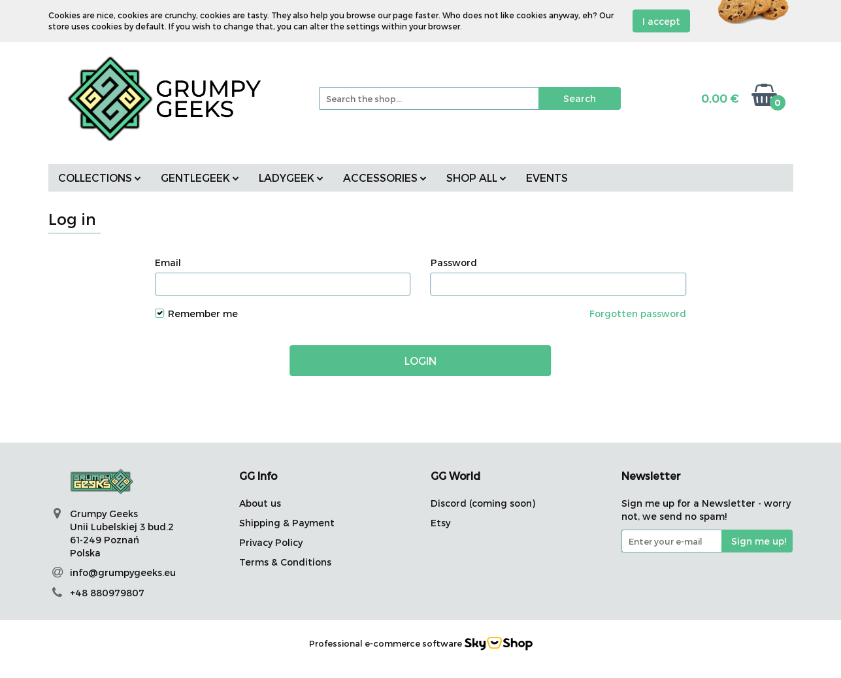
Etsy (440, 522)
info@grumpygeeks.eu (123, 572)
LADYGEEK (291, 177)
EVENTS (547, 177)
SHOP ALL (476, 177)
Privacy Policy (271, 542)
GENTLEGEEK (200, 177)
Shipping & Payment (287, 522)
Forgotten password (637, 313)
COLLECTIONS (99, 177)
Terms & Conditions (285, 562)
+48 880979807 (107, 592)
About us (260, 503)
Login (420, 360)
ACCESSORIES (385, 177)
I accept (661, 21)
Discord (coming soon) (483, 503)
